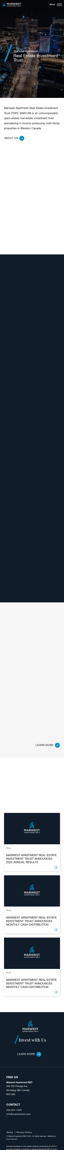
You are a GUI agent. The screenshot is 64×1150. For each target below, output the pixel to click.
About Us (14, 138)
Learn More (29, 1054)
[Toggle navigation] (56, 4)
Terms (9, 1133)
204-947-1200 (14, 1110)
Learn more (48, 745)
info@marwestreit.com (18, 1114)
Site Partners (11, 1139)
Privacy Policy (24, 1133)
